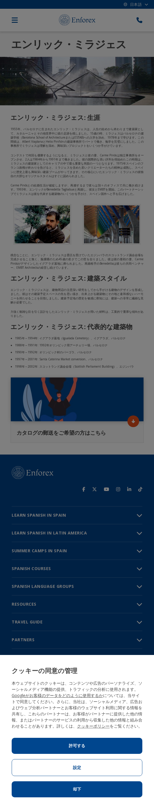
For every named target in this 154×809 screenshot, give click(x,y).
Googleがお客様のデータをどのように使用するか (57, 695)
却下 (77, 789)
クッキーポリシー (93, 726)
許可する (77, 745)
